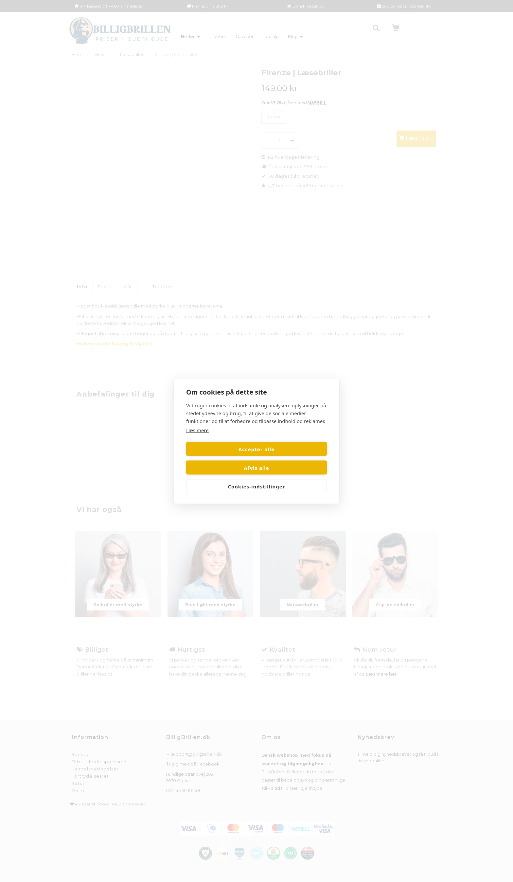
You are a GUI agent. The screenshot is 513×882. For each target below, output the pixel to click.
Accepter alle (220, 458)
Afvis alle (293, 458)
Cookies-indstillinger (256, 477)
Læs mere (197, 439)
